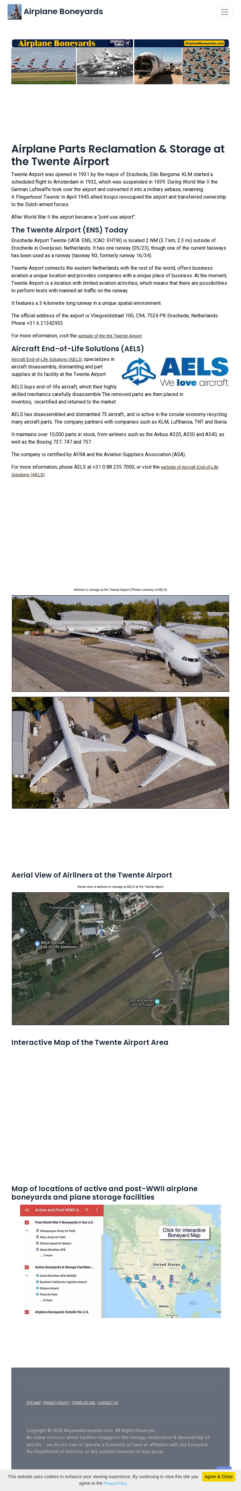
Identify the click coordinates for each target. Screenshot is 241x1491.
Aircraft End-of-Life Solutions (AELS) (47, 359)
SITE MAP (33, 1403)
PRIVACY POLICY (56, 1403)
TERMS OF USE (83, 1403)
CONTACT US (108, 1403)
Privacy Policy (115, 1483)
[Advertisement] (120, 106)
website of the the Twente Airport (110, 335)
